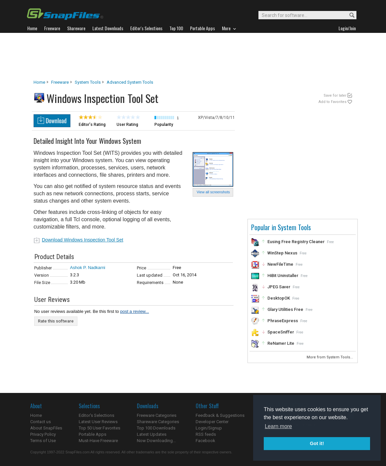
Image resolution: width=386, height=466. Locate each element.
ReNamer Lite (280, 343)
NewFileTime (280, 264)
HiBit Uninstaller (282, 275)
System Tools (88, 82)
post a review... (134, 311)
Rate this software (56, 321)
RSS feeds (206, 434)
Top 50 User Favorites (99, 427)
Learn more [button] (278, 426)
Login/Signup (209, 427)
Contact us (40, 421)
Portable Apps (92, 434)
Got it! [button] (317, 443)
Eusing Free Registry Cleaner (296, 241)
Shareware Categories (158, 421)
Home (39, 82)
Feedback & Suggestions (220, 415)
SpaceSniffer (280, 331)
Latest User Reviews (98, 421)
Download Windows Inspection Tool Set (82, 239)
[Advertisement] (193, 56)
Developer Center (212, 421)
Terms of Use (43, 440)
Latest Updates (151, 434)
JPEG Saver (278, 286)
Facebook (205, 440)
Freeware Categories (156, 415)
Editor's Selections (96, 415)
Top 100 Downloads (156, 427)
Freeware (60, 82)
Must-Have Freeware (98, 440)
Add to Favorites (332, 102)
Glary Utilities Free (285, 309)
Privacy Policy (43, 434)
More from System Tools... (330, 357)
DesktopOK (278, 298)
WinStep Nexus (282, 252)
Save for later (335, 95)
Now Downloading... (156, 440)
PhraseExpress (282, 320)
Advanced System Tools (130, 82)
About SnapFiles (46, 427)
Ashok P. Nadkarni (87, 267)
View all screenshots (213, 192)
